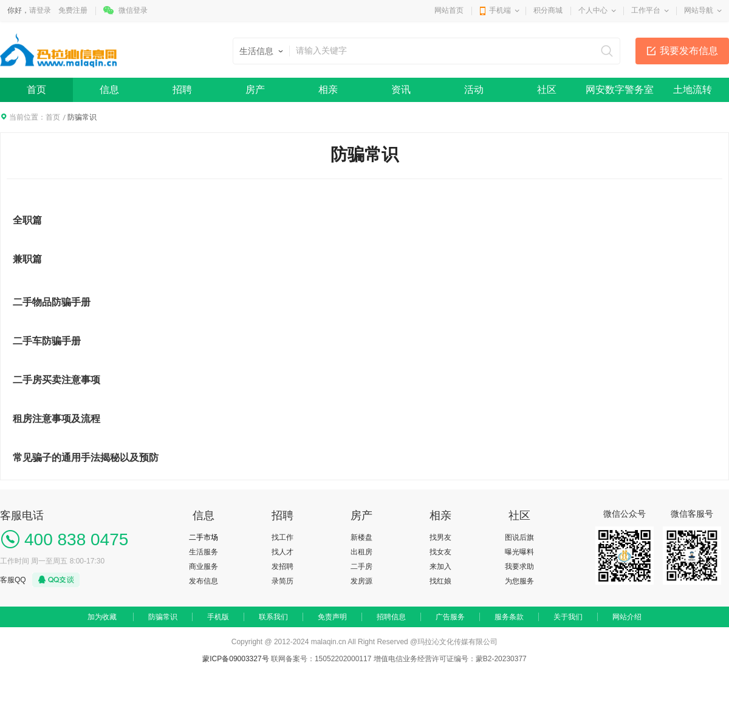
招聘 (182, 89)
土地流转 (692, 89)
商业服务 (203, 566)
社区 (546, 89)
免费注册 (72, 10)
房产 (255, 89)
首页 (36, 89)
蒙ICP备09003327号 (236, 659)
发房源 (361, 581)
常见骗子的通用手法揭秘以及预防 (86, 457)
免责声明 (332, 617)
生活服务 (203, 552)
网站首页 (449, 10)
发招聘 (282, 566)
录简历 (282, 581)
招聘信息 (391, 617)
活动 (474, 89)
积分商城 (548, 10)
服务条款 (509, 617)
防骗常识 (162, 617)
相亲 (328, 89)
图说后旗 (519, 537)
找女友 (440, 552)
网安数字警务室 (620, 89)
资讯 (401, 89)
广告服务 (450, 617)
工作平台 (645, 10)
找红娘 (440, 581)
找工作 (282, 537)
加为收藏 (102, 617)
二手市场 (203, 537)
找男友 (440, 537)
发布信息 (203, 581)
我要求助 (519, 566)
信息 (109, 89)
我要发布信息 (689, 51)
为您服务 (519, 581)
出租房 (361, 552)
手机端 (500, 10)
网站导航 (698, 10)
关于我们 (568, 617)
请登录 (40, 10)
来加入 (440, 566)
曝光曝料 (519, 552)
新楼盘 (361, 537)
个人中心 (593, 10)
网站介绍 (627, 617)
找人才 (282, 552)
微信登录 (133, 10)
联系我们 (273, 617)
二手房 (361, 566)
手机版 (218, 617)
